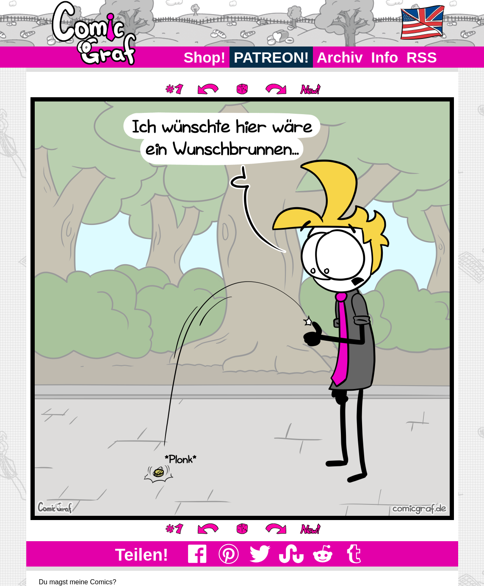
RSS (421, 57)
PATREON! (271, 57)
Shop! (205, 57)
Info (384, 57)
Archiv (340, 57)
